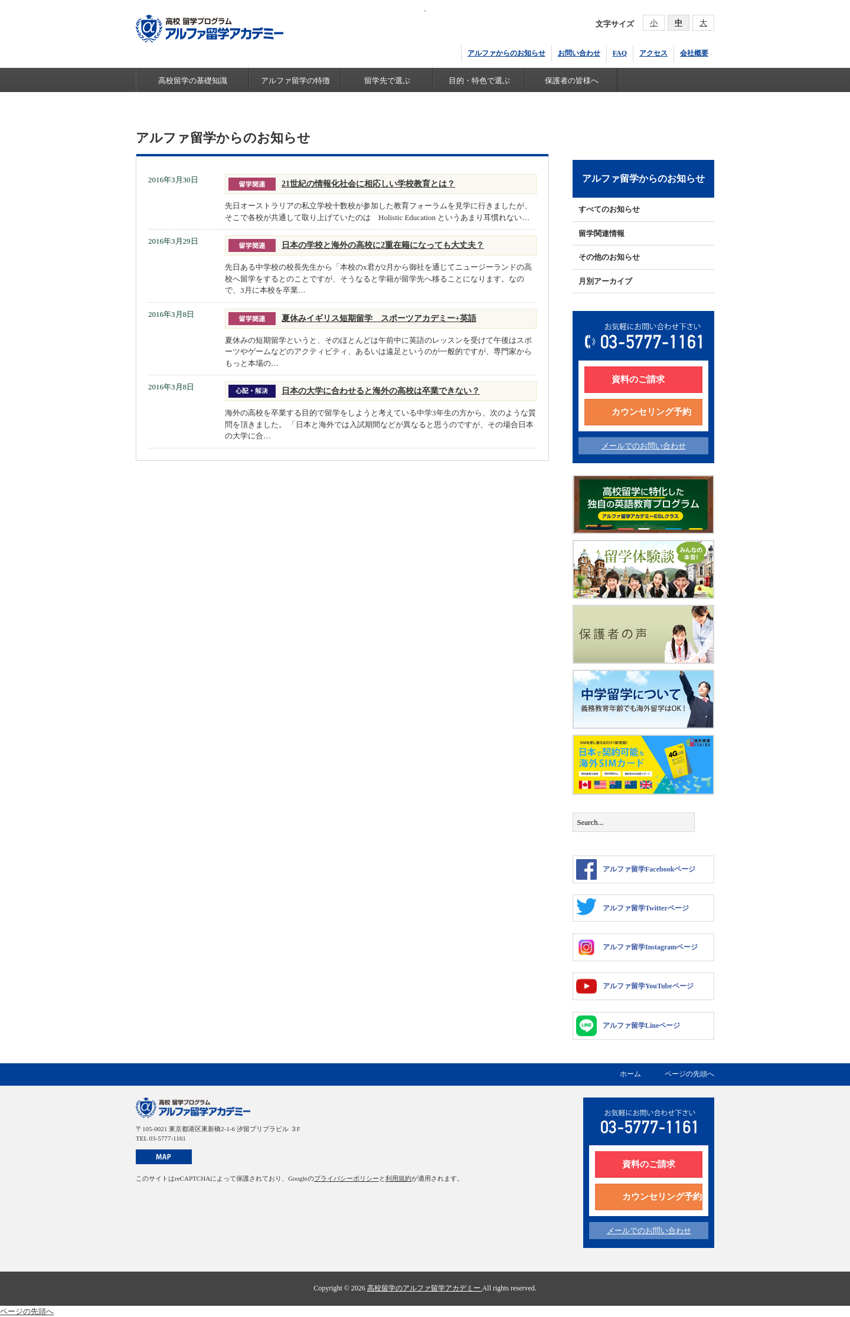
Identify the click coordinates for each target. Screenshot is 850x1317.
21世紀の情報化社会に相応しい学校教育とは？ (368, 183)
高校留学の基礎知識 (192, 80)
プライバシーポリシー (346, 1178)
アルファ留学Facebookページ (635, 869)
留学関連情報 (601, 233)
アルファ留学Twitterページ (632, 906)
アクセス (653, 53)
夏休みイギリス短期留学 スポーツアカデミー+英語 (379, 318)
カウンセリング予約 (651, 412)
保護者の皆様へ (572, 80)
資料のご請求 (638, 379)
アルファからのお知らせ (506, 53)
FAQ (620, 53)
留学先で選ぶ (387, 80)
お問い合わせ (579, 53)
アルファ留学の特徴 (295, 80)
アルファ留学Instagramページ (637, 947)
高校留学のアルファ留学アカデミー (424, 1288)
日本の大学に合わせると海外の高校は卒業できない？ (381, 390)
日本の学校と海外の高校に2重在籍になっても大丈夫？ (383, 245)
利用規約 (398, 1178)
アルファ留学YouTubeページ (635, 986)
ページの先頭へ (689, 1074)
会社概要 (694, 53)
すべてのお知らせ (609, 209)
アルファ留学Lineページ (628, 1025)
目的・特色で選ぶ (479, 80)
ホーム (630, 1074)
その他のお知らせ (609, 257)
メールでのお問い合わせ (643, 445)
